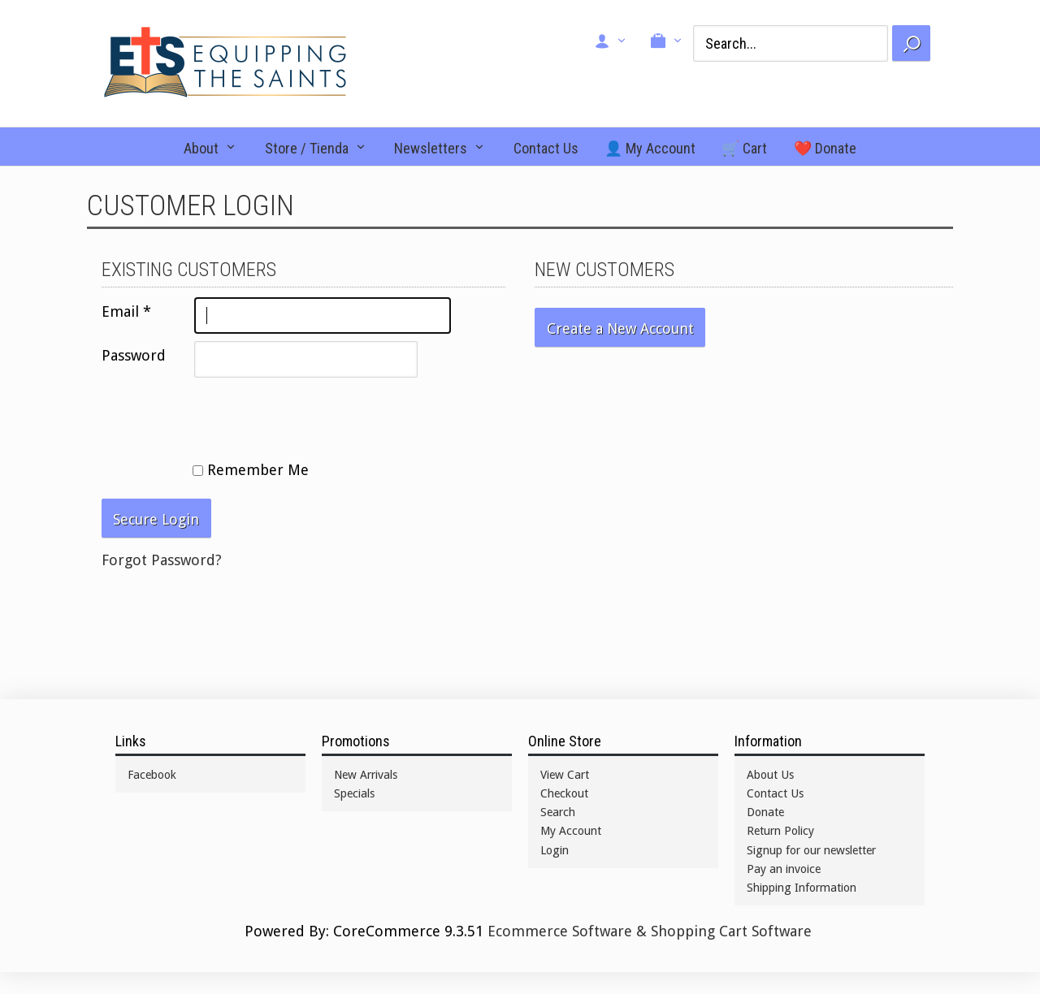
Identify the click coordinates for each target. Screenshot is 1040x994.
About (201, 148)
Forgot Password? (162, 559)
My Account (570, 830)
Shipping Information (801, 887)
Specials (354, 793)
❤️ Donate (825, 148)
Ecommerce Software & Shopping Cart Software (650, 931)
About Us (770, 774)
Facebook (152, 774)
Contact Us (546, 148)
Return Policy (780, 830)
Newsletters (430, 148)
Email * (126, 311)
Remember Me (251, 469)
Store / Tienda (307, 148)
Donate (765, 812)
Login (554, 850)
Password (134, 355)
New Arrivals (365, 774)
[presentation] (225, 416)
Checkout (564, 793)
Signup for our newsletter (811, 850)
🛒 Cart (744, 148)
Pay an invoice (784, 868)
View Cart (564, 774)
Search (557, 812)
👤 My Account (650, 148)
